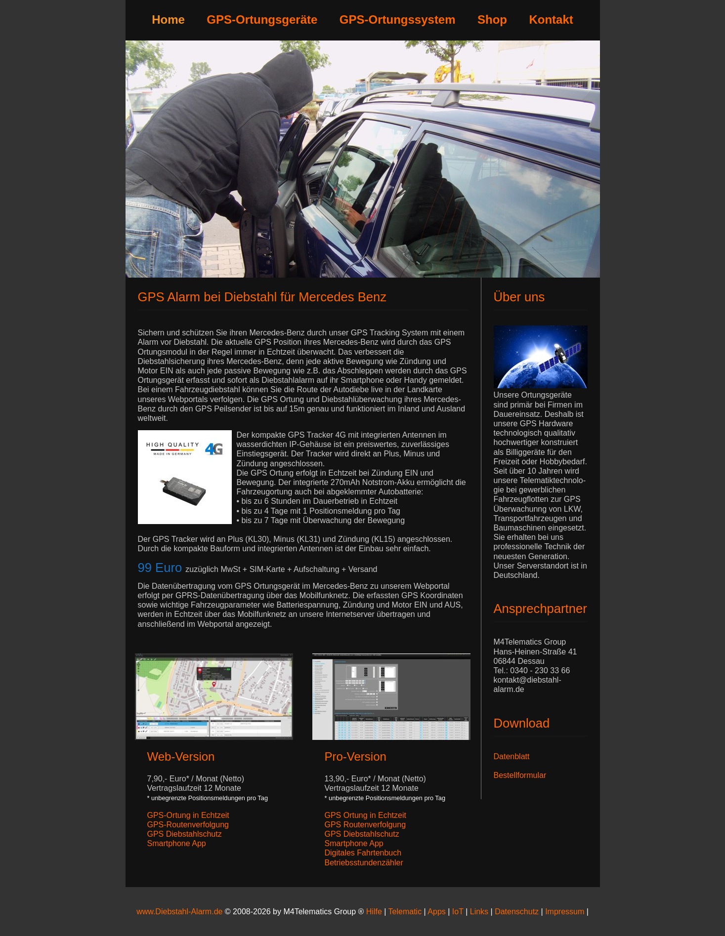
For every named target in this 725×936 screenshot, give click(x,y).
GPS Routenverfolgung (365, 824)
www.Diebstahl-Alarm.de (179, 911)
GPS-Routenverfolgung (188, 824)
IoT (458, 911)
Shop (492, 19)
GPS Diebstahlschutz (184, 834)
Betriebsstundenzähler (364, 862)
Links (479, 911)
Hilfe (374, 911)
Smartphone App (176, 843)
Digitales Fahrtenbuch (363, 853)
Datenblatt (512, 756)
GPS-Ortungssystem (398, 19)
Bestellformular (520, 775)
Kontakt (551, 19)
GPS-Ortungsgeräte (262, 19)
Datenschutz (517, 911)
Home (168, 19)
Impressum (566, 911)
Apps (436, 911)
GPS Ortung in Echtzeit (365, 815)
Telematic (405, 911)
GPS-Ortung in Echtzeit (188, 815)
